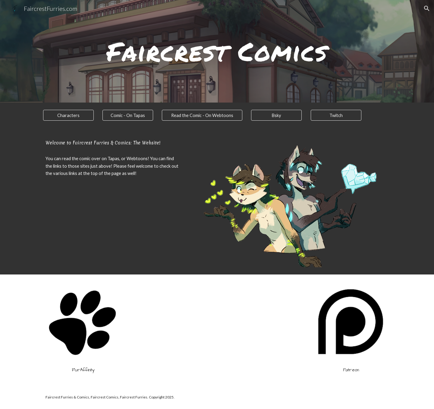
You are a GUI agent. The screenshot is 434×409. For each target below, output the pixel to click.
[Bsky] (276, 115)
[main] (217, 51)
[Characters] (68, 115)
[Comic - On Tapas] (128, 115)
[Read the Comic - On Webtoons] (202, 115)
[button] (427, 8)
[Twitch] (336, 115)
